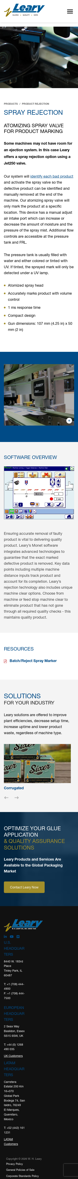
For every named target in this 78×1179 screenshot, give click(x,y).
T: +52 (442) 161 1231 (14, 1130)
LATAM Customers (11, 1141)
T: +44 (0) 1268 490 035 (13, 1047)
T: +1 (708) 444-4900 (14, 986)
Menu (70, 12)
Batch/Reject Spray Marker (33, 661)
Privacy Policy (14, 1163)
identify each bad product (51, 176)
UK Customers (13, 1055)
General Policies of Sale (20, 1169)
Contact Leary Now (24, 887)
